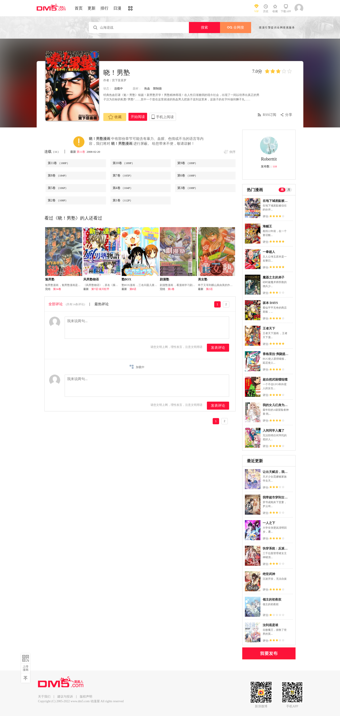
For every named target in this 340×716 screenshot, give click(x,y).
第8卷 (58, 175)
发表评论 (218, 347)
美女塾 (202, 279)
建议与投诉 (65, 696)
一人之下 (269, 523)
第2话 (209, 289)
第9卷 (187, 163)
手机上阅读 (165, 117)
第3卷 (187, 188)
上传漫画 (25, 668)
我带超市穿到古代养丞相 (280, 497)
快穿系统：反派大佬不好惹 (281, 548)
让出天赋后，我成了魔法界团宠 (284, 472)
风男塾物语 (91, 279)
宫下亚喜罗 (119, 80)
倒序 (232, 152)
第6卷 (187, 175)
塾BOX (126, 279)
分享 (288, 115)
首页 (79, 8)
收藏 (115, 117)
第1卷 (123, 200)
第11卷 (81, 151)
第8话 (133, 289)
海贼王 (267, 226)
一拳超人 (269, 252)
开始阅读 (138, 117)
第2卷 (58, 200)
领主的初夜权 (272, 599)
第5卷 (58, 188)
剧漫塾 (164, 279)
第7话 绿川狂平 (100, 289)
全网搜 (235, 27)
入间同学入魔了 (273, 430)
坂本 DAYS (270, 303)
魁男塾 (49, 279)
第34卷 (57, 289)
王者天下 (269, 328)
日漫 (117, 8)
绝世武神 (269, 574)
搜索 (204, 27)
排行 (104, 8)
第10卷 (123, 163)
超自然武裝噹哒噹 (275, 379)
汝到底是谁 (270, 625)
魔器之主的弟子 (273, 277)
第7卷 (123, 175)
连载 (52, 151)
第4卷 (123, 188)
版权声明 (86, 696)
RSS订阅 (269, 115)
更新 (92, 8)
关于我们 (44, 696)
